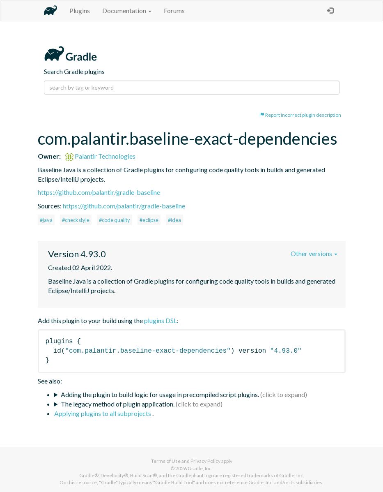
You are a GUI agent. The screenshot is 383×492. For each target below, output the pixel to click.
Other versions (314, 253)
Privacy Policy (205, 461)
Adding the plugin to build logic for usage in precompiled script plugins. (160, 394)
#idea (174, 220)
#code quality (114, 220)
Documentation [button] (126, 10)
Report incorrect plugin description (300, 115)
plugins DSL (160, 320)
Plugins (79, 10)
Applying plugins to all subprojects (103, 413)
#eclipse (149, 220)
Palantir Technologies (100, 156)
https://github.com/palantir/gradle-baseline (99, 192)
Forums (174, 10)
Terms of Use (166, 461)
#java (46, 220)
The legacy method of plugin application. (117, 404)
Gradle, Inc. (200, 468)
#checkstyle (75, 220)
